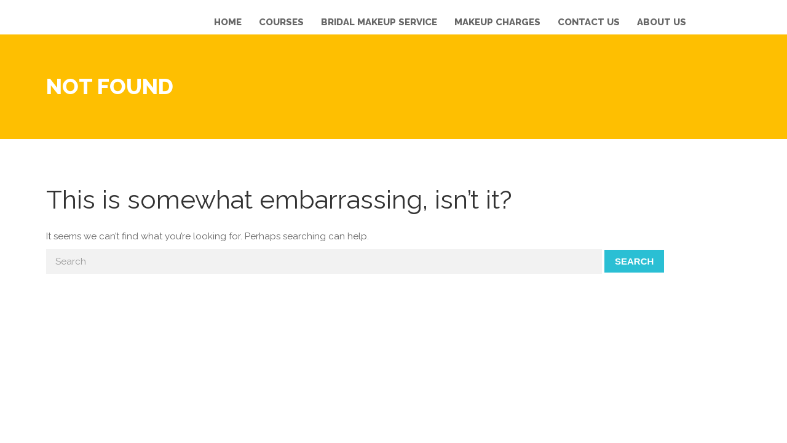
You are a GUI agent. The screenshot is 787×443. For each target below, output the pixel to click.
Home (228, 22)
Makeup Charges (497, 22)
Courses (281, 22)
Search (634, 261)
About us (661, 22)
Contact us (589, 22)
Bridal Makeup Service (379, 22)
